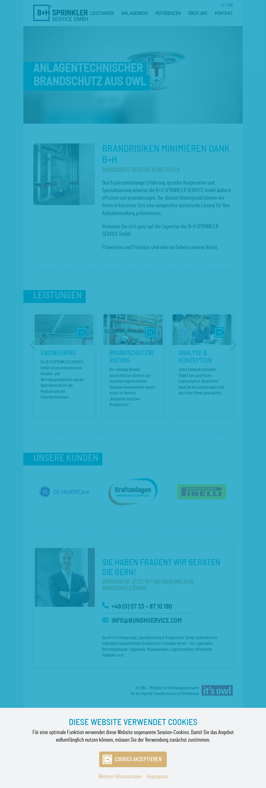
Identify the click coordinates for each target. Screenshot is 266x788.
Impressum (157, 776)
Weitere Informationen (120, 776)
